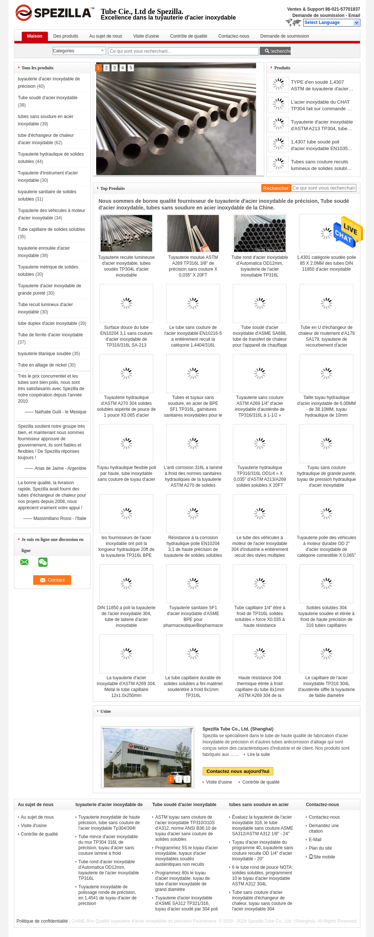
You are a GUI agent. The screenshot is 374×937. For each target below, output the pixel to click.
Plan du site (320, 848)
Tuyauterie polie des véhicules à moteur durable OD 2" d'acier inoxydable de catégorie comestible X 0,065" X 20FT (326, 549)
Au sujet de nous (105, 36)
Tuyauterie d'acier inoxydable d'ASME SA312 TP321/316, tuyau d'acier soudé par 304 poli (186, 903)
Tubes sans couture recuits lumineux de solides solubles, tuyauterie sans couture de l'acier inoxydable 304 (322, 166)
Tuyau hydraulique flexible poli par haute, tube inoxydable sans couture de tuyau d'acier (126, 473)
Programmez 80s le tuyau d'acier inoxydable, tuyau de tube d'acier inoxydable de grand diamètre (182, 881)
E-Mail (315, 839)
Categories (63, 50)
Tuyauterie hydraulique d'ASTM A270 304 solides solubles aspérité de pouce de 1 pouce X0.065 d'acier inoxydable (126, 409)
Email (354, 15)
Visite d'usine (146, 36)
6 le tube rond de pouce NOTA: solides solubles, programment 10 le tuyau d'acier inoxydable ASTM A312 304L (262, 875)
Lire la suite (259, 754)
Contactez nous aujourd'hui (238, 771)
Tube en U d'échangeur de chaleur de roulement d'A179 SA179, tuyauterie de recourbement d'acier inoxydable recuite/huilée (326, 339)
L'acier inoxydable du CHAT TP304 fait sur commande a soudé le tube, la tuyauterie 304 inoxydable (320, 106)
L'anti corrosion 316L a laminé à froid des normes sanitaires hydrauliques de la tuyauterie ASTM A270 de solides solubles (193, 479)
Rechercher (279, 51)
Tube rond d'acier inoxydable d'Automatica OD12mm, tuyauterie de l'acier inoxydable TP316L (108, 870)
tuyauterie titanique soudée (44, 353)
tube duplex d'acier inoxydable (47, 323)
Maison (34, 36)
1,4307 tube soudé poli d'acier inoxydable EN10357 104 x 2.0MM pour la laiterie (320, 146)
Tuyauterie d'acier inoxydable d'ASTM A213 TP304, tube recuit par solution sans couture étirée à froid (322, 126)
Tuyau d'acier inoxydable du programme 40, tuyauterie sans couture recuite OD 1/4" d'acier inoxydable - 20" (262, 850)
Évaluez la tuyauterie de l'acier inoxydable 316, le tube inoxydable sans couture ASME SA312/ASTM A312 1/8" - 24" (262, 825)
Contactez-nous (233, 36)
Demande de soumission (318, 15)
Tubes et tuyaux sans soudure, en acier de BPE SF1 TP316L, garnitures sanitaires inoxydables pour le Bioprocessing (193, 409)
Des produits (65, 36)
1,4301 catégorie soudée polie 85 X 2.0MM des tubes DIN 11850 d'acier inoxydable (326, 263)
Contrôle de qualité (188, 36)
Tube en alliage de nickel (42, 365)
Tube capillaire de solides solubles (51, 229)
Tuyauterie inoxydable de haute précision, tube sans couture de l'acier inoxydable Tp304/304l (109, 823)
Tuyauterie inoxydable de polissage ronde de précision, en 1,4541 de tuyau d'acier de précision (107, 895)
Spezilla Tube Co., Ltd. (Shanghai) (238, 729)
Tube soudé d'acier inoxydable (48, 97)
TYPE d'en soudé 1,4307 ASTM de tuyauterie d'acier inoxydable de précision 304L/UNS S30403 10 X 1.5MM (319, 86)
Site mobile (322, 857)
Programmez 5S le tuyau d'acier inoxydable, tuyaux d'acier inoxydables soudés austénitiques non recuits (186, 856)
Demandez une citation (324, 828)
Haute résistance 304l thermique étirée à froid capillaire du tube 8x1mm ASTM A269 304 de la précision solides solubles (260, 689)
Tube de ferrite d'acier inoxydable (50, 334)
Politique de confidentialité (42, 921)
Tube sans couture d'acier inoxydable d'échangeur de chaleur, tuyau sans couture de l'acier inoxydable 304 (262, 901)
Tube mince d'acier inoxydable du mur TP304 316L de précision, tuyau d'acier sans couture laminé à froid (108, 845)
